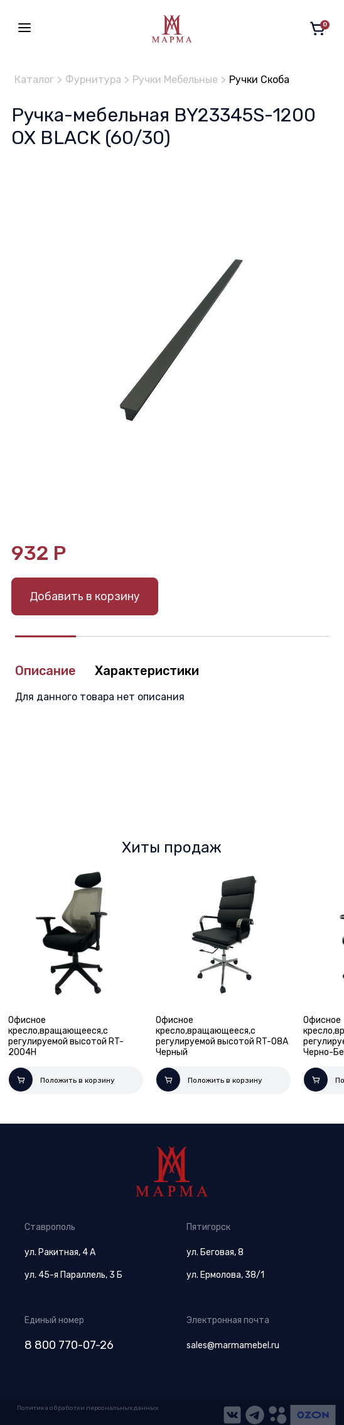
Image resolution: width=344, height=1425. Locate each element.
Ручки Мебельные (175, 80)
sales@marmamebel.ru (232, 1345)
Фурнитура (93, 80)
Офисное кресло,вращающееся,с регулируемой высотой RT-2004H (66, 1036)
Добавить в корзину (85, 596)
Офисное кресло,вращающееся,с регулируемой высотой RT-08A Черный (222, 1036)
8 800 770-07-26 (69, 1345)
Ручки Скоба (259, 80)
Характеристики (147, 670)
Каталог (34, 80)
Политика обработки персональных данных (87, 1408)
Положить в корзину (62, 1080)
